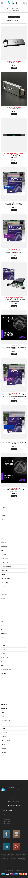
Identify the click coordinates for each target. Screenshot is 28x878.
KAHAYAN (3, 625)
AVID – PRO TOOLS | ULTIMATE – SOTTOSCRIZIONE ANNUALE (14, 204)
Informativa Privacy (7, 825)
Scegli (14, 67)
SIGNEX (2, 716)
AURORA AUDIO (4, 527)
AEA (2, 503)
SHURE (2, 712)
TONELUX (3, 744)
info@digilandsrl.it (15, 801)
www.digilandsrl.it (14, 803)
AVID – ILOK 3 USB (14, 62)
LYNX (2, 641)
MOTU (2, 665)
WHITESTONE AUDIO (5, 768)
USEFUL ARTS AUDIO (5, 760)
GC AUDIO (3, 602)
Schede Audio (14, 298)
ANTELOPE (3, 507)
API (2, 511)
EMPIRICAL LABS (4, 582)
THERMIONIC (4, 736)
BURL (2, 550)
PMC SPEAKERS (4, 689)
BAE (2, 538)
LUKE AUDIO (3, 637)
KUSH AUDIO (4, 633)
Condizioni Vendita (7, 821)
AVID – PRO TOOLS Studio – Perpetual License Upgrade (14, 347)
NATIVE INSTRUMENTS (6, 669)
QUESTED (3, 697)
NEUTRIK (3, 677)
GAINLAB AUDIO (4, 598)
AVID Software (17, 61)
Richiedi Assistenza (7, 817)
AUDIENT (3, 523)
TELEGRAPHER (4, 732)
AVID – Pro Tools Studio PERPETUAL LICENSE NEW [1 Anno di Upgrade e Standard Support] (14, 395)
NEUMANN (3, 673)
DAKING (3, 574)
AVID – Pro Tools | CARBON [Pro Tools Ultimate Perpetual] (14, 156)
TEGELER (3, 728)
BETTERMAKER (4, 546)
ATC (2, 519)
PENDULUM (3, 685)
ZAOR (2, 772)
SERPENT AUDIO (4, 708)
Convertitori (14, 154)
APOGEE (3, 515)
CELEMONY (3, 554)
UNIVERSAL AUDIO (5, 756)
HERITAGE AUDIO (5, 614)
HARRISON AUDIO (5, 610)
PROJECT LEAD (4, 693)
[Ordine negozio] (14, 20)
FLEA (2, 590)
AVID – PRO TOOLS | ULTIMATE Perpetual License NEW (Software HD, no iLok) (14, 251)
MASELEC (3, 653)
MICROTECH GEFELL (5, 657)
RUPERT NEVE (4, 704)
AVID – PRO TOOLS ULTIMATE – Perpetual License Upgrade (14, 490)
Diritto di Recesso (6, 823)
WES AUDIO (3, 764)
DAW (24, 61)
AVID (2, 535)
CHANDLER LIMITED (5, 562)
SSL (2, 724)
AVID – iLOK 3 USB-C (14, 108)
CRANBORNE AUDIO (5, 570)
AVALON (3, 531)
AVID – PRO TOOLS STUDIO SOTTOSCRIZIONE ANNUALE (14, 443)
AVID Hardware (7, 61)
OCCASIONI (20, 202)
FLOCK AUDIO (4, 594)
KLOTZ (2, 629)
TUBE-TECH (3, 752)
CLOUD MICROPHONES (6, 566)
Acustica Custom (6, 828)
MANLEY (3, 649)
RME (2, 701)
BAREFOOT (3, 542)
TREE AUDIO (3, 748)
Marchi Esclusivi (6, 819)
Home (10, 10)
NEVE (2, 681)
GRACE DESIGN (4, 606)
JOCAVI (2, 621)
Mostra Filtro (14, 17)
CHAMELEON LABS (5, 558)
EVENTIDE (3, 586)
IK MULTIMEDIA (4, 618)
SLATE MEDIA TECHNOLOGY (7, 720)
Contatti (4, 814)
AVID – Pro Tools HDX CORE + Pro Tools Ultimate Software (14, 300)
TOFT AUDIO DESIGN (5, 740)
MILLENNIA (3, 661)
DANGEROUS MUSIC (5, 578)
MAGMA (3, 645)
